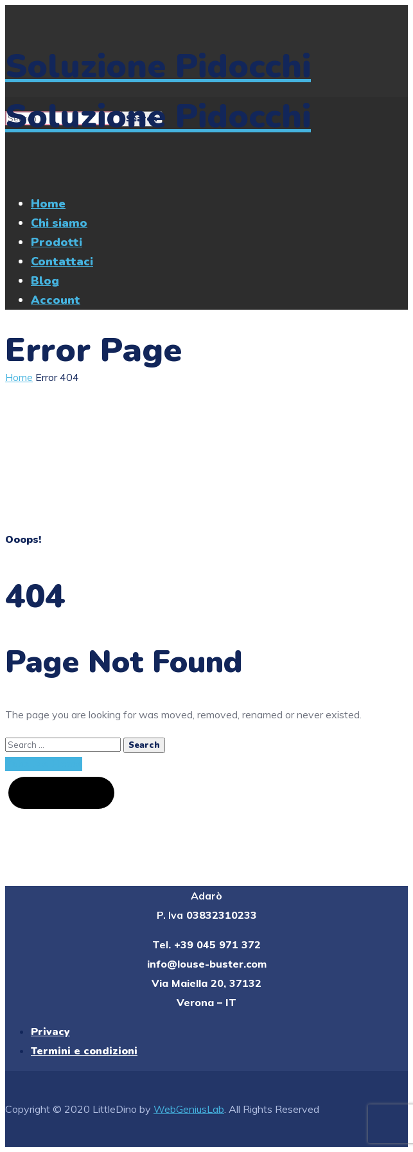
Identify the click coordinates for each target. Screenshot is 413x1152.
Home (19, 377)
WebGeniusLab (189, 1109)
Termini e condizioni (84, 1051)
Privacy (50, 1032)
